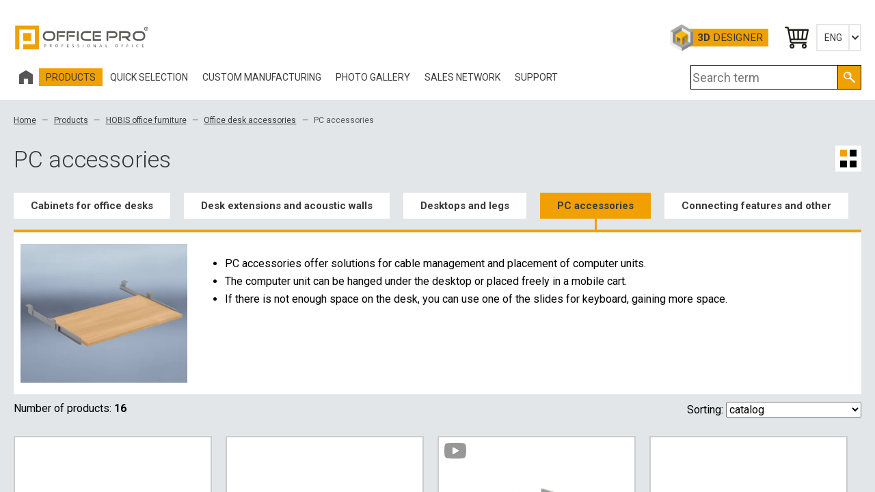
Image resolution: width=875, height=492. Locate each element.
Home (25, 120)
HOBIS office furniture (146, 120)
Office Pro (82, 37)
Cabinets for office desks (92, 206)
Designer (730, 37)
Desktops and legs (464, 206)
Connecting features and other (756, 206)
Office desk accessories (250, 120)
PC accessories (595, 206)
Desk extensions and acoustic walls (287, 206)
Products (71, 120)
